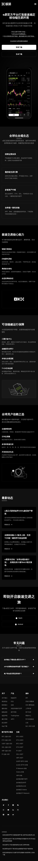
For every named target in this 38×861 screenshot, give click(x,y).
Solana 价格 (20, 772)
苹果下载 (19, 47)
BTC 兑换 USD (6, 736)
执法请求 (4, 723)
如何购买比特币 (21, 782)
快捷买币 (13, 698)
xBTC (12, 719)
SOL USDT (19, 754)
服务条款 (4, 708)
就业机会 (4, 701)
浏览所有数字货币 (16, 708)
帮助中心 (28, 715)
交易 (12, 705)
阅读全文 (8, 524)
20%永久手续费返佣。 (19, 34)
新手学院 (13, 712)
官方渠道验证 (30, 719)
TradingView (15, 715)
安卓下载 (19, 54)
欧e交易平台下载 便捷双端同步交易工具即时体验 (16, 844)
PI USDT (19, 751)
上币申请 (28, 708)
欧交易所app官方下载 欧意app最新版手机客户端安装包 (18, 848)
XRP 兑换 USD (6, 751)
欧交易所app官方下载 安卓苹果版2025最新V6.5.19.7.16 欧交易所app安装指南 (19, 840)
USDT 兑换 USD (7, 743)
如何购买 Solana (21, 789)
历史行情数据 (30, 701)
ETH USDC (19, 740)
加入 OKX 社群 (30, 726)
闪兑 (12, 701)
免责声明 (4, 715)
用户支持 (28, 712)
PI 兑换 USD (6, 754)
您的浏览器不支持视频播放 (19, 93)
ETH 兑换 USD (6, 740)
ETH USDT (19, 747)
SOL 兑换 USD (6, 747)
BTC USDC (19, 736)
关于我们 (4, 698)
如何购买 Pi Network (22, 793)
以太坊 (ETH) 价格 (22, 765)
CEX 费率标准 (30, 705)
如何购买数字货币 (21, 779)
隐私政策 (4, 712)
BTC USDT (19, 743)
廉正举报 (4, 719)
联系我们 (4, 705)
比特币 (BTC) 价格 (22, 761)
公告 (27, 723)
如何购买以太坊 (21, 786)
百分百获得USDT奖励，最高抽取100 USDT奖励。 (19, 36)
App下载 (4, 726)
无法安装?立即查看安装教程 (19, 41)
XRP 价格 (19, 775)
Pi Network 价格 (21, 768)
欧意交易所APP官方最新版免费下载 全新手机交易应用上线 (19, 835)
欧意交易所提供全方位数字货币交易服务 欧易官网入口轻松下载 (19, 853)
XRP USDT (19, 758)
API (27, 698)
